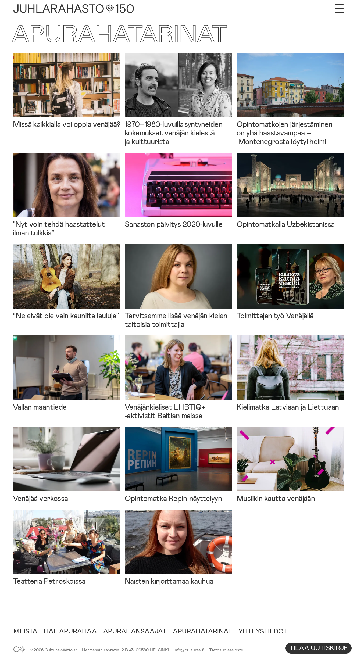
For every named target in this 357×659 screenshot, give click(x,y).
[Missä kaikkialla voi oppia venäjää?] (66, 90)
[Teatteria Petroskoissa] (66, 547)
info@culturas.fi (189, 649)
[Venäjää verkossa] (66, 464)
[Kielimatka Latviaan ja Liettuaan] (290, 373)
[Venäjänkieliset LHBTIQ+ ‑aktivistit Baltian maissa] (178, 377)
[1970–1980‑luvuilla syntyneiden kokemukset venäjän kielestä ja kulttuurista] (178, 99)
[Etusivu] (73, 8)
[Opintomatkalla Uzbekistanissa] (290, 190)
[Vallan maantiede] (66, 373)
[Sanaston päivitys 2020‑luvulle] (178, 190)
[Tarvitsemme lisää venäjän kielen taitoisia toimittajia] (178, 286)
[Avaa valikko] (339, 8)
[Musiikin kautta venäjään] (290, 464)
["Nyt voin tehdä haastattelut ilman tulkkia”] (66, 195)
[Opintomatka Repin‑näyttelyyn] (178, 464)
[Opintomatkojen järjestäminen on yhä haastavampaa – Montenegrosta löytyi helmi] (290, 99)
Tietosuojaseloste (226, 649)
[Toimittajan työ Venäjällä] (290, 282)
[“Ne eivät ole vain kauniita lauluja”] (66, 282)
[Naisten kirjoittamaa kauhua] (178, 547)
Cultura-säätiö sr (61, 649)
